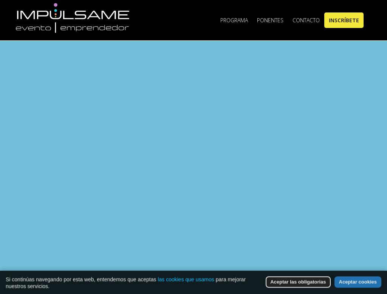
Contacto (306, 20)
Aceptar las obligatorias (298, 285)
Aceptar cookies (358, 285)
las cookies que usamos (186, 282)
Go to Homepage (200, 222)
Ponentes (270, 20)
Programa (234, 20)
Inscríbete (344, 20)
